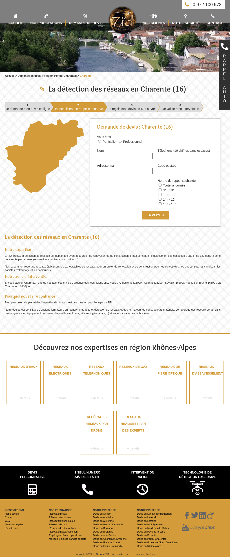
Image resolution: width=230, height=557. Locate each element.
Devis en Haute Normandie (108, 546)
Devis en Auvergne (103, 521)
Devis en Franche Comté (106, 542)
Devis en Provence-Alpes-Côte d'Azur (157, 542)
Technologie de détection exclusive (197, 475)
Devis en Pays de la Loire (151, 531)
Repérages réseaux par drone (96, 433)
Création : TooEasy (145, 554)
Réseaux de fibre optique (169, 383)
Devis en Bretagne (103, 531)
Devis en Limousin (147, 517)
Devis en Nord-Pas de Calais (153, 528)
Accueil (10, 75)
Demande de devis (29, 75)
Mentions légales (14, 524)
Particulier (110, 141)
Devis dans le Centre (104, 535)
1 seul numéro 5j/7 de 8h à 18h (87, 475)
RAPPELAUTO (224, 78)
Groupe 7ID (102, 554)
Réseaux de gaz (133, 383)
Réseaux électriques (60, 383)
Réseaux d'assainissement (206, 383)
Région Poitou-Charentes (60, 75)
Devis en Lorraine (146, 521)
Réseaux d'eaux (23, 383)
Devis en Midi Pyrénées (150, 524)
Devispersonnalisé (32, 475)
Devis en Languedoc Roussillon (154, 513)
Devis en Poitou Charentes (151, 538)
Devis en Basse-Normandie (108, 524)
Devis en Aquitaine (103, 517)
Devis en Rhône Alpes (149, 546)
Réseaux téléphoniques (96, 383)
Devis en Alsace (102, 513)
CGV (7, 521)
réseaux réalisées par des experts (133, 433)
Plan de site (11, 528)
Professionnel (132, 141)
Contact (9, 517)
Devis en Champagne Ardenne (110, 538)
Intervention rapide (142, 475)
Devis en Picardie (146, 535)
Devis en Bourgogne (104, 528)
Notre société (12, 513)
